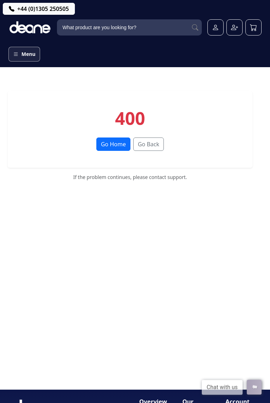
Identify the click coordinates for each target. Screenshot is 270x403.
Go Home (113, 144)
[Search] (195, 27)
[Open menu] (24, 54)
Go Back (148, 144)
